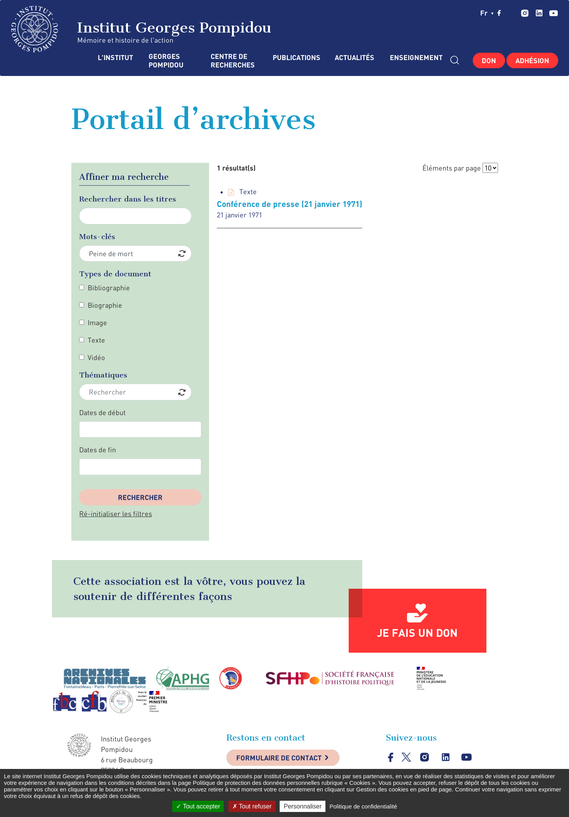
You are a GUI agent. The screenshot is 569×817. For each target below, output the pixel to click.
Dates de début (102, 412)
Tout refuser (252, 806)
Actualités (354, 57)
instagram (524, 13)
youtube (553, 13)
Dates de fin (97, 449)
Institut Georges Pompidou (141, 29)
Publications (296, 57)
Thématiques (103, 375)
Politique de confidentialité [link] (363, 806)
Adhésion (532, 60)
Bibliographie (109, 287)
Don (489, 60)
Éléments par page (451, 168)
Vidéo (96, 357)
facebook (499, 12)
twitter (511, 12)
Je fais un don (417, 632)
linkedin (538, 13)
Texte (96, 340)
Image (97, 322)
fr (487, 13)
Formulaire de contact (279, 757)
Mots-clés (97, 236)
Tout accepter (198, 806)
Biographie (105, 305)
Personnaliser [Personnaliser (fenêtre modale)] (303, 806)
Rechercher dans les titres (127, 199)
